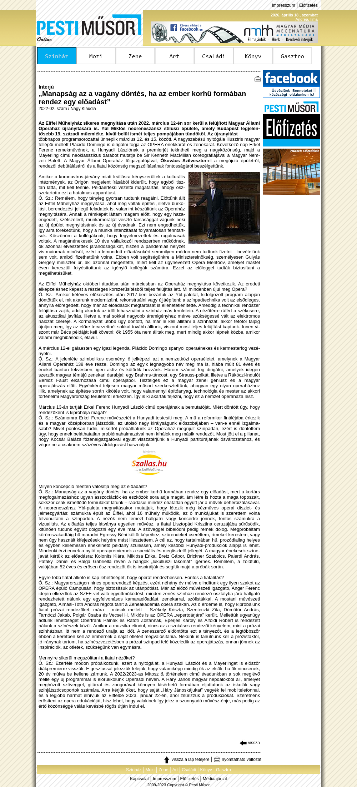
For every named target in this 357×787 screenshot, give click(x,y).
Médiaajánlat (215, 778)
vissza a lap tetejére (186, 759)
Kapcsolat (139, 778)
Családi (189, 769)
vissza (250, 742)
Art (175, 769)
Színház (133, 769)
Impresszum (283, 5)
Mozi (150, 769)
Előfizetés (308, 5)
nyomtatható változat (237, 759)
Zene (163, 769)
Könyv (206, 769)
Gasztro (223, 769)
